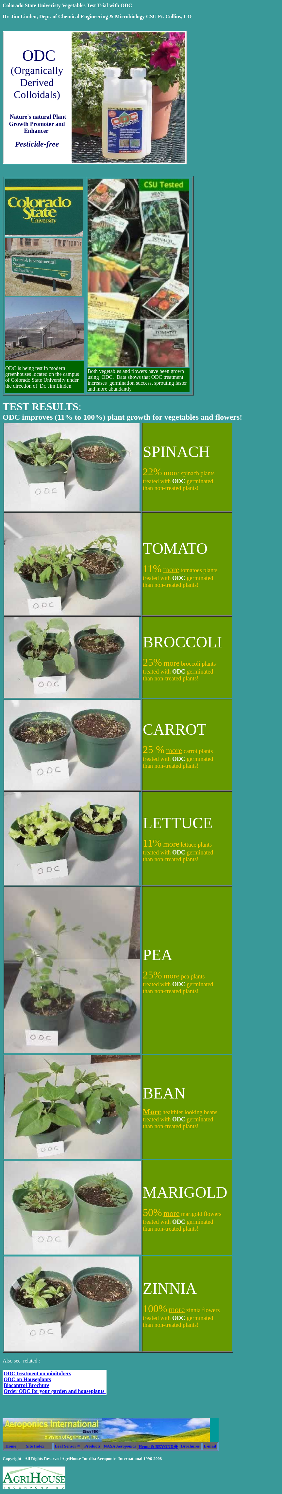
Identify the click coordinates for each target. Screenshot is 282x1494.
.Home (10, 1446)
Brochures (190, 1446)
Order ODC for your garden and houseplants (55, 1391)
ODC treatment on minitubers (37, 1373)
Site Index (35, 1446)
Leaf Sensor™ (67, 1446)
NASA (120, 1446)
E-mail (210, 1446)
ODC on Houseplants (27, 1379)
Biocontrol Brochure (26, 1385)
